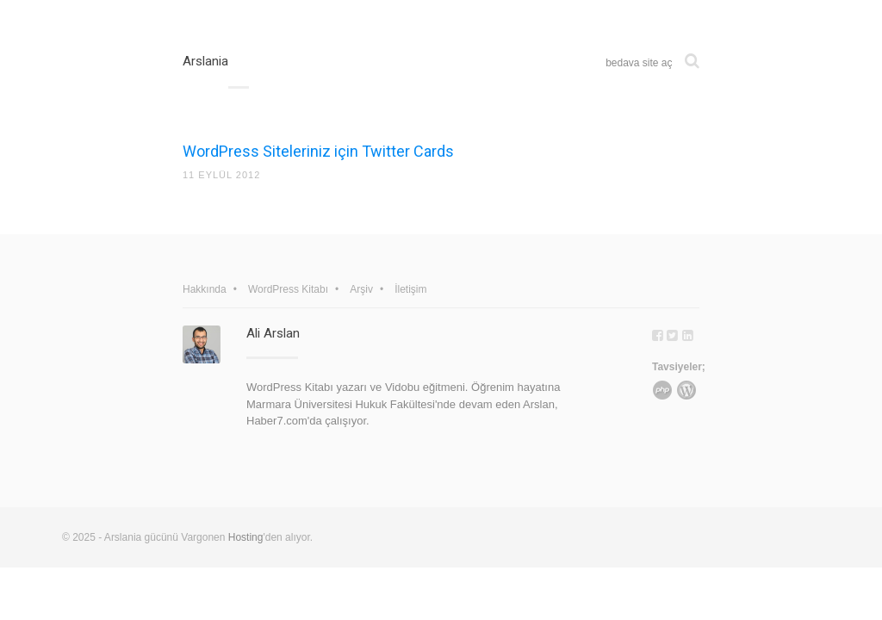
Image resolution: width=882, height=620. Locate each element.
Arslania (205, 61)
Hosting (246, 537)
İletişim (410, 289)
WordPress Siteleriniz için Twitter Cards (318, 151)
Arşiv (361, 289)
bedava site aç (639, 63)
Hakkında (205, 289)
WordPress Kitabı (288, 289)
